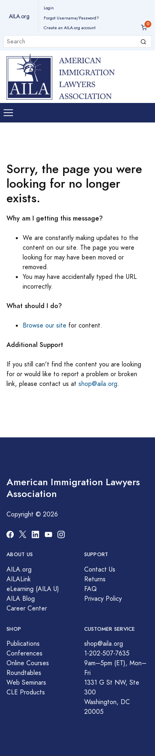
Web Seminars (26, 682)
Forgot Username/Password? (71, 18)
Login (49, 8)
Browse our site (44, 325)
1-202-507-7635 (107, 653)
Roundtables (23, 672)
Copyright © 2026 (32, 514)
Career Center (26, 608)
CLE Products (25, 692)
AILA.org (19, 16)
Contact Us (99, 569)
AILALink (18, 579)
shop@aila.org (98, 383)
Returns (95, 579)
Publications (23, 643)
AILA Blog (20, 598)
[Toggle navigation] (8, 113)
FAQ (90, 589)
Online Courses (27, 663)
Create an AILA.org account (70, 28)
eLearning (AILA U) (32, 589)
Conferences (24, 653)
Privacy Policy (103, 598)
